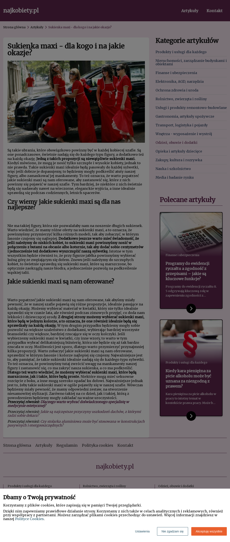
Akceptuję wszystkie (209, 531)
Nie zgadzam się (172, 531)
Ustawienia (142, 531)
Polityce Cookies (29, 519)
